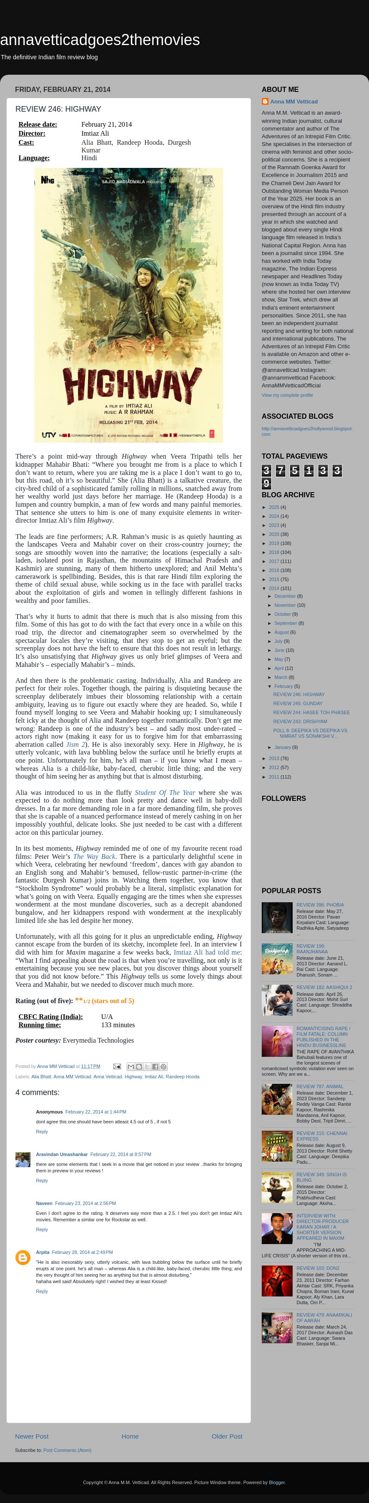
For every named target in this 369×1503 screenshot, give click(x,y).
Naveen (44, 1203)
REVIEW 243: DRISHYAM (300, 721)
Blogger (277, 1482)
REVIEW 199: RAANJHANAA (312, 948)
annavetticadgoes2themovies (100, 40)
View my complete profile (287, 395)
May (279, 659)
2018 (275, 552)
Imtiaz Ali (154, 1076)
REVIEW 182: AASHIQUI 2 (324, 987)
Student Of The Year (165, 792)
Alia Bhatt (41, 1076)
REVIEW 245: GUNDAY (298, 703)
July (279, 641)
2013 (275, 758)
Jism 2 (75, 744)
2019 (275, 543)
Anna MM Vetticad (72, 1076)
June (280, 650)
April (280, 668)
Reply (42, 1131)
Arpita (42, 1252)
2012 (275, 767)
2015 (275, 579)
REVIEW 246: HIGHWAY (299, 694)
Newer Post (31, 1436)
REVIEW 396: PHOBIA (320, 904)
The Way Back (94, 856)
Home (130, 1436)
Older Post (227, 1436)
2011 (275, 776)
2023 (275, 525)
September (287, 623)
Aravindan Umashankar (62, 1154)
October (283, 614)
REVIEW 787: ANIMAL (319, 1086)
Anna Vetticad (108, 1076)
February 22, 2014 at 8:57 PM (121, 1154)
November (286, 605)
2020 (275, 534)
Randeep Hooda (183, 1076)
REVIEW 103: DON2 (317, 1268)
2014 (275, 588)
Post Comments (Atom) (67, 1450)
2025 (275, 507)
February (284, 686)
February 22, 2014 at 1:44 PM (95, 1111)
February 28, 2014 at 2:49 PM (82, 1252)
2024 (275, 516)
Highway (133, 1076)
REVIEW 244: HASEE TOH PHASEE (311, 712)
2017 (275, 561)
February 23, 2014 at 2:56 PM (85, 1203)
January (283, 747)
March (282, 677)
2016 (275, 570)
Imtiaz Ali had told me (207, 952)
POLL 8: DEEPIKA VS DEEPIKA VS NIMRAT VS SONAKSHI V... (310, 733)
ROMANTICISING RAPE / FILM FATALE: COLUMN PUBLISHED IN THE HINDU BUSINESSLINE (323, 1037)
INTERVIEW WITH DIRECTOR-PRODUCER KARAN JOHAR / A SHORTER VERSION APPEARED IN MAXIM (322, 1227)
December (286, 596)
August (282, 632)
